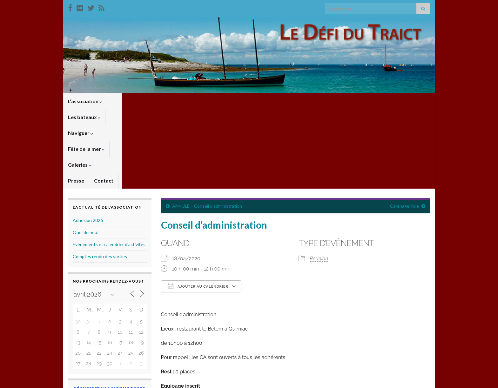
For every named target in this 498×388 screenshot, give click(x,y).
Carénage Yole (404, 126)
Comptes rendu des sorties (100, 177)
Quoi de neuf (86, 153)
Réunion (319, 179)
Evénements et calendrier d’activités (109, 165)
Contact (304, 101)
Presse (276, 101)
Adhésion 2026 (88, 141)
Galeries (247, 101)
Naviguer (166, 101)
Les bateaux (128, 101)
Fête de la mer (207, 101)
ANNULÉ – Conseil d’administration (207, 126)
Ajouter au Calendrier (198, 207)
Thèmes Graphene (120, 380)
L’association (85, 101)
